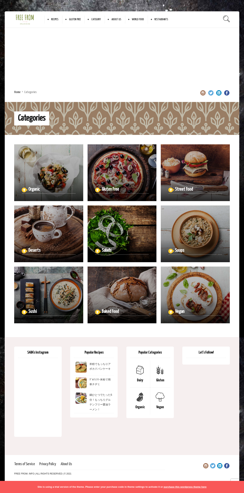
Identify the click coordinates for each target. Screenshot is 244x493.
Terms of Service (24, 464)
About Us (116, 19)
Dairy (140, 380)
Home (17, 92)
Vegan (160, 407)
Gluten (160, 380)
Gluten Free (75, 19)
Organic (140, 407)
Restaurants (161, 19)
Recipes (54, 19)
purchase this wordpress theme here (185, 486)
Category (96, 19)
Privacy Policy (47, 464)
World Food (138, 19)
